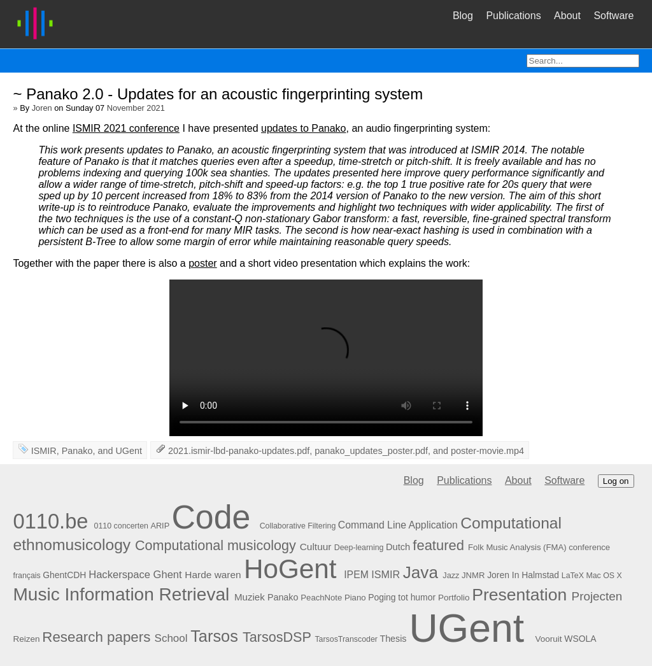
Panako (77, 451)
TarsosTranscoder (346, 639)
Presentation (519, 594)
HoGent (290, 569)
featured (438, 545)
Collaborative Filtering (298, 525)
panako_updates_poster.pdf (371, 451)
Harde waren (213, 574)
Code (210, 517)
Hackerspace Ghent (135, 575)
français (26, 575)
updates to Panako (303, 128)
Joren (42, 108)
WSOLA (580, 639)
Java (420, 572)
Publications (513, 15)
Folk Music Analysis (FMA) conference (539, 547)
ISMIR (44, 451)
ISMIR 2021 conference (126, 128)
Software (613, 15)
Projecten (597, 596)
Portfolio (454, 597)
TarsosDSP (277, 637)
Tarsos (214, 636)
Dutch (398, 547)
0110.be (50, 521)
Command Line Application (398, 525)
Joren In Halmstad (523, 575)
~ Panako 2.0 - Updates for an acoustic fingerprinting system (218, 94)
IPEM (356, 574)
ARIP (159, 525)
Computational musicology (215, 545)
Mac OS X (603, 575)
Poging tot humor (402, 597)
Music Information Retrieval (121, 594)
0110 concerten (121, 525)
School (171, 638)
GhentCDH (64, 575)
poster (202, 263)
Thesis (392, 639)
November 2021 (136, 108)
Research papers (96, 637)
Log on (616, 481)
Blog (463, 15)
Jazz (451, 575)
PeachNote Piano (333, 597)
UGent (128, 451)
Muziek (249, 597)
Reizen (26, 639)
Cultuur (316, 546)
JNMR (473, 575)
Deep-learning (359, 547)
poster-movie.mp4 (487, 451)
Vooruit (548, 639)
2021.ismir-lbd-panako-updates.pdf (238, 451)
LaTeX (573, 575)
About (567, 15)
